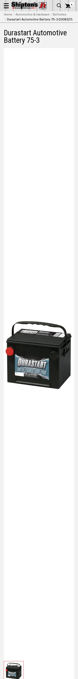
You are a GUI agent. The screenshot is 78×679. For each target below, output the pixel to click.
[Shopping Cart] (69, 6)
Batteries (59, 14)
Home (8, 14)
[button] (6, 5)
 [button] (59, 5)
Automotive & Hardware (32, 14)
